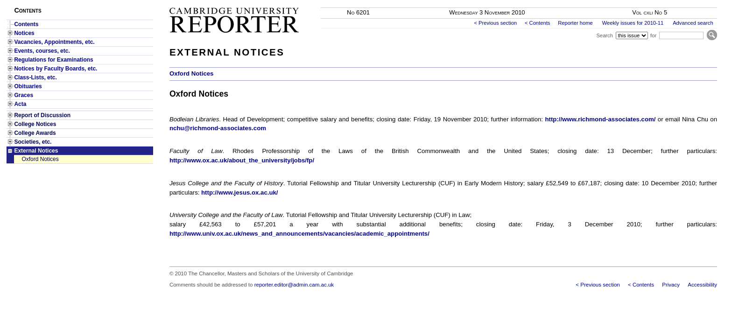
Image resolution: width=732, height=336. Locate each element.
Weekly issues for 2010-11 (633, 23)
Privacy (671, 284)
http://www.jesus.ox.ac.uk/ (239, 192)
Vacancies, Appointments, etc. (54, 42)
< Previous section (495, 23)
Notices (24, 33)
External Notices (36, 150)
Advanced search (693, 23)
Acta (20, 104)
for (653, 35)
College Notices (35, 124)
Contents (26, 24)
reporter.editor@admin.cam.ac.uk (294, 284)
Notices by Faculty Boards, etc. (55, 68)
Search (604, 35)
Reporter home (575, 23)
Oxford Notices (39, 159)
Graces (23, 95)
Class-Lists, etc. (35, 77)
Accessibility (702, 284)
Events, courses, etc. (42, 51)
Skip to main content (692, 3)
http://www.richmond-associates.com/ (600, 119)
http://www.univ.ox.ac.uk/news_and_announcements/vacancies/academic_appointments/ (299, 233)
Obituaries (28, 86)
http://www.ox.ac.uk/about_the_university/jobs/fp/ (241, 160)
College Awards (35, 133)
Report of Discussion (42, 115)
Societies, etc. (32, 142)
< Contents (537, 23)
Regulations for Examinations (53, 59)
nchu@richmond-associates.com (217, 128)
